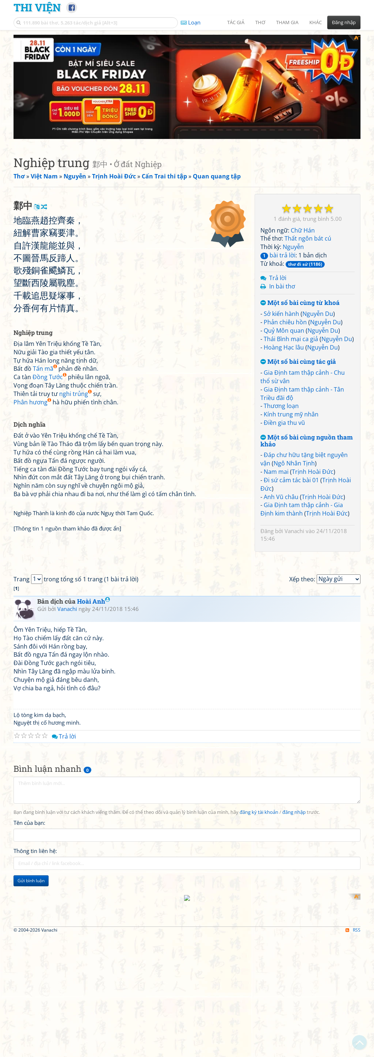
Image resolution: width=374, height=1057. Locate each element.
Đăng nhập (344, 22)
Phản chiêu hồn (285, 320)
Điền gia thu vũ (284, 421)
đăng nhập (294, 992)
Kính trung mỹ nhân (291, 412)
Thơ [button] (260, 22)
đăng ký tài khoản (259, 992)
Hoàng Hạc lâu (284, 345)
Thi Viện (37, 7)
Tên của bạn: (29, 1002)
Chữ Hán (303, 228)
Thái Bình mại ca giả (291, 337)
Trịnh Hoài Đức (312, 470)
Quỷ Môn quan (284, 329)
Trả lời (277, 276)
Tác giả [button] (235, 22)
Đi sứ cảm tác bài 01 (291, 478)
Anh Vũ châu (281, 495)
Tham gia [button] (287, 22)
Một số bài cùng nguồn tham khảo (306, 439)
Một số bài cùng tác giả (298, 360)
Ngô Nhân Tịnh (294, 461)
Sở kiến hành (281, 312)
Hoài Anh (93, 781)
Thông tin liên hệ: (35, 1030)
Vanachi (294, 529)
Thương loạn (281, 404)
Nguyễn (293, 245)
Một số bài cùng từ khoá (300, 301)
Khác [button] (315, 22)
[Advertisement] (187, 86)
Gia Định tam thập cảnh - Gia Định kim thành (301, 507)
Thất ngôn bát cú (308, 237)
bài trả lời (277, 253)
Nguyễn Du (317, 312)
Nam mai (276, 470)
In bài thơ (282, 284)
